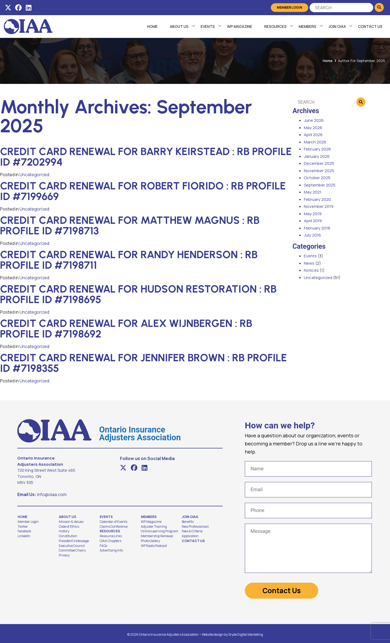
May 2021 (312, 192)
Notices (311, 270)
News (309, 263)
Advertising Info (111, 550)
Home (152, 26)
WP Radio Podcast (154, 546)
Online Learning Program (159, 531)
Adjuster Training (154, 526)
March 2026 (315, 142)
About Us (178, 26)
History (64, 531)
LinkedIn (24, 536)
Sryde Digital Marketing (245, 632)
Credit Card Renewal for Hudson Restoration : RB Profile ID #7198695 (138, 294)
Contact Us (370, 26)
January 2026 (317, 156)
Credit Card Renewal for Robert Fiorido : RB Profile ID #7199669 (143, 191)
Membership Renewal (157, 536)
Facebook (24, 531)
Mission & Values (71, 522)
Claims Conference (114, 526)
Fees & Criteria (192, 531)
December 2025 (319, 163)
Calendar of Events (113, 522)
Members (307, 26)
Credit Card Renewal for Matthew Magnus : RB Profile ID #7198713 (130, 225)
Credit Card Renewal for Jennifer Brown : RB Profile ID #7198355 (143, 363)
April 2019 (313, 221)
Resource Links (111, 536)
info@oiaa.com (52, 494)
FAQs (103, 546)
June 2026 (314, 120)
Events (207, 26)
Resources (275, 26)
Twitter (23, 526)
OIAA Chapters (110, 541)
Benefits (188, 522)
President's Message (74, 541)
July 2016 (312, 235)
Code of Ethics (69, 526)
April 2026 (313, 134)
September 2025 (320, 185)
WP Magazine (239, 26)
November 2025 (319, 170)
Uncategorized (34, 175)
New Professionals (195, 526)
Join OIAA (336, 26)
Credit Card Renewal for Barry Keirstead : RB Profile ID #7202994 (146, 156)
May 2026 (313, 127)
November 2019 (318, 206)
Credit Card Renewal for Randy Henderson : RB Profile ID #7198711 (129, 259)
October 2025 (317, 178)
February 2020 (317, 199)
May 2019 (312, 213)
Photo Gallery (150, 541)
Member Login (290, 7)
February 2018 (317, 228)
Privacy (64, 555)
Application (190, 536)
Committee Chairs (72, 550)
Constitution (68, 536)
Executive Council (72, 546)
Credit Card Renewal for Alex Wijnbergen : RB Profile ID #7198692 (126, 328)
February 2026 (317, 149)
